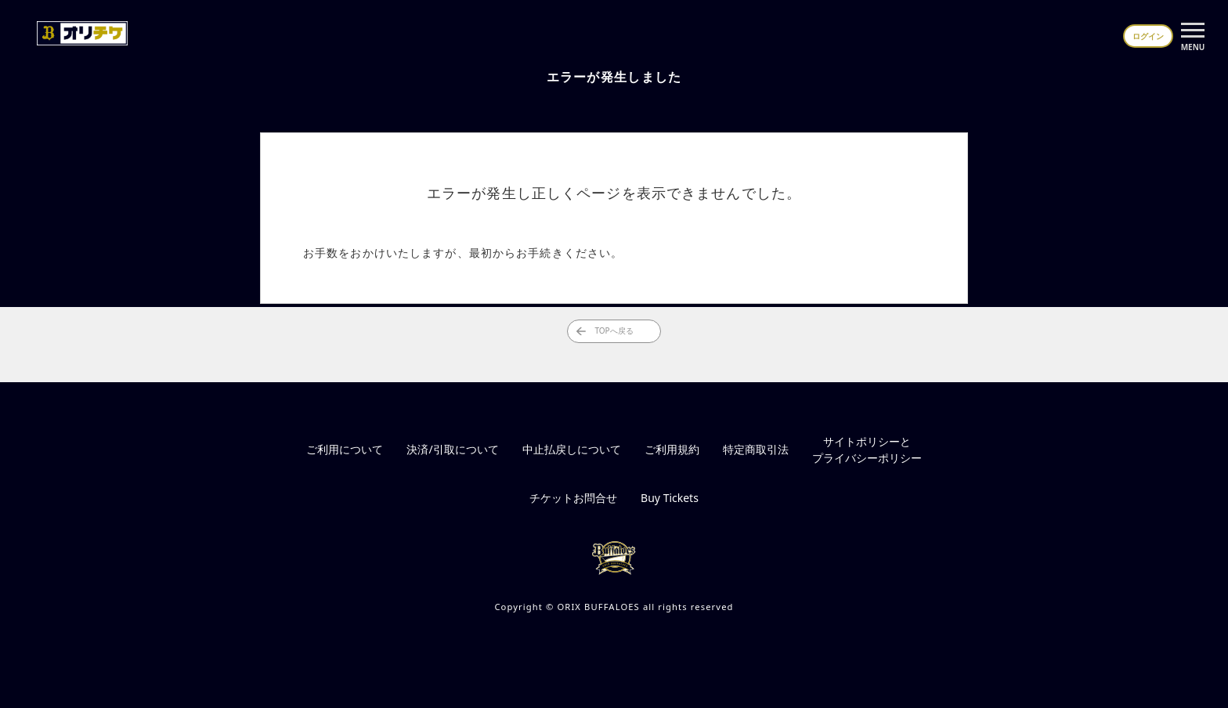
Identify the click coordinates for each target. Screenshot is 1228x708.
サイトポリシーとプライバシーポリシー (867, 449)
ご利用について (344, 449)
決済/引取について (452, 449)
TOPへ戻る (605, 330)
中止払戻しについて (571, 449)
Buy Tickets (670, 497)
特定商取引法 (756, 449)
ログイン (1148, 36)
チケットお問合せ (573, 497)
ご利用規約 (672, 449)
